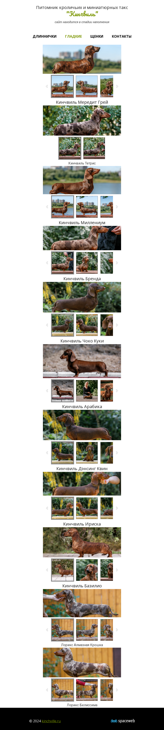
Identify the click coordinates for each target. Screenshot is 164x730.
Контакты (122, 36)
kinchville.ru (51, 721)
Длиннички (45, 36)
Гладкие (73, 36)
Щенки (96, 36)
